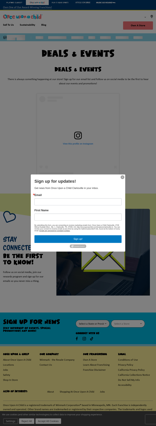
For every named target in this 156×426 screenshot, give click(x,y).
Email (38, 195)
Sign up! (78, 239)
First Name (41, 210)
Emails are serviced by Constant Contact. (54, 231)
